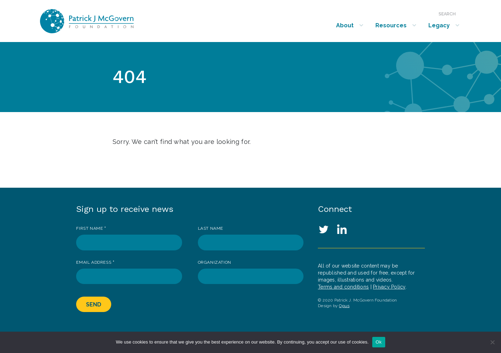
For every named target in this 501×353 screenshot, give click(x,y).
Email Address (95, 262)
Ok (379, 342)
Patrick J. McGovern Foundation (105, 21)
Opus (344, 305)
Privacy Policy (389, 287)
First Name (91, 228)
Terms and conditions (343, 287)
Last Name (210, 228)
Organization (214, 262)
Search (447, 14)
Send (93, 304)
